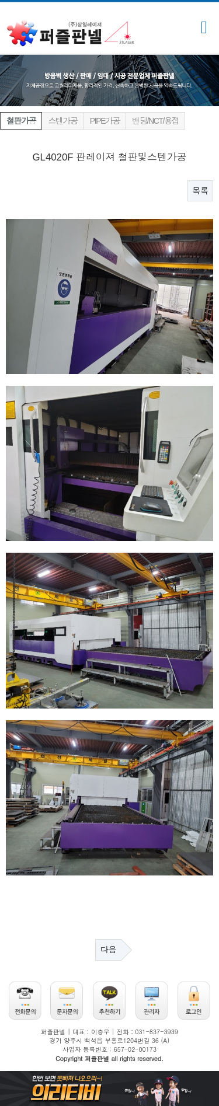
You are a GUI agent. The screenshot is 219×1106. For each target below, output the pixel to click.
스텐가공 (62, 120)
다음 (108, 949)
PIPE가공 (105, 120)
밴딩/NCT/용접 (155, 120)
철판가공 (21, 120)
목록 (200, 191)
